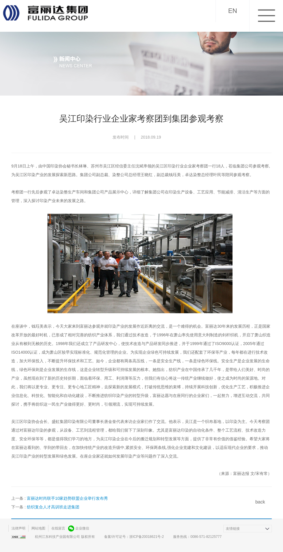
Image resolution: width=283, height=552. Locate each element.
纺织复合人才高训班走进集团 (53, 507)
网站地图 (38, 528)
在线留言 (58, 528)
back (260, 501)
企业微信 (82, 528)
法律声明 (18, 528)
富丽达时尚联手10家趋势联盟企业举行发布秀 (67, 498)
